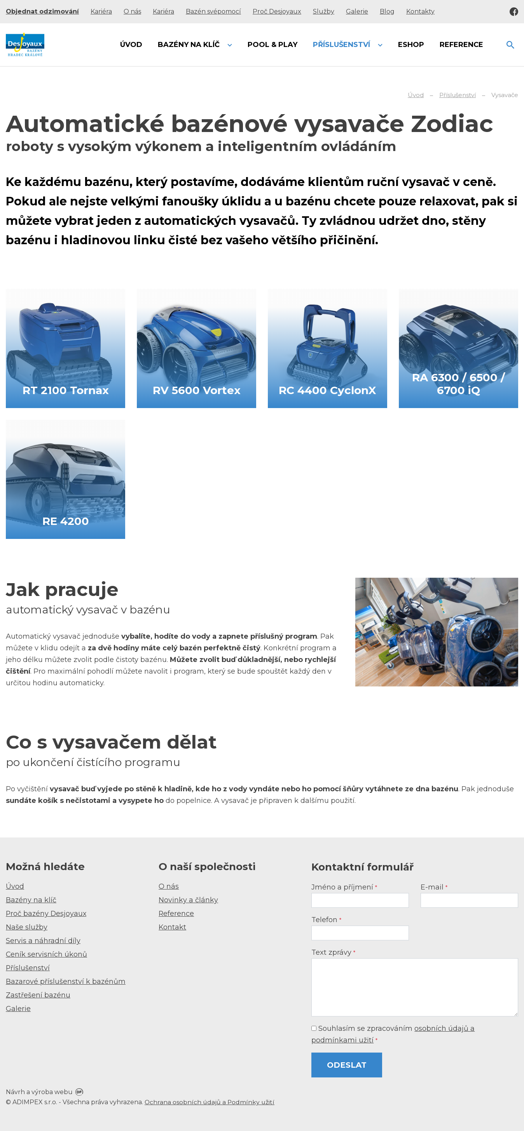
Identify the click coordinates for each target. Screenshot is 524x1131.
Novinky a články (188, 900)
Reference (176, 913)
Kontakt (173, 927)
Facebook (514, 11)
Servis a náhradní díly (43, 940)
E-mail (434, 887)
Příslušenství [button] (342, 44)
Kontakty (420, 11)
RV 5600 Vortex (197, 389)
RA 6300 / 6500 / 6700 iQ (458, 383)
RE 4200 (65, 520)
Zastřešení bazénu (38, 995)
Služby (323, 11)
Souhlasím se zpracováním (393, 1034)
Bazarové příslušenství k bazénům (66, 981)
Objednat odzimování (42, 11)
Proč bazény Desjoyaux (47, 913)
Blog (387, 11)
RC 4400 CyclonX (328, 389)
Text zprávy (333, 952)
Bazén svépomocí (213, 11)
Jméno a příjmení (344, 887)
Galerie (357, 11)
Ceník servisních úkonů (46, 954)
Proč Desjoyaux (277, 11)
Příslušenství (28, 968)
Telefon (326, 920)
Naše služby (26, 927)
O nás (132, 11)
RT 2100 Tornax (66, 389)
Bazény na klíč (31, 900)
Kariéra (101, 11)
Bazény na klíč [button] (190, 44)
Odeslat (347, 1065)
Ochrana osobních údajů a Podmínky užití (210, 1102)
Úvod (15, 886)
